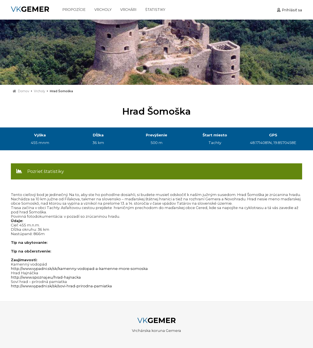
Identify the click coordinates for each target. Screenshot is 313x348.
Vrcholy (39, 91)
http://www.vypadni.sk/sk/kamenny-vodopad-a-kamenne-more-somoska (79, 268)
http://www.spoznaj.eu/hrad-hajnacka (46, 277)
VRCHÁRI (128, 10)
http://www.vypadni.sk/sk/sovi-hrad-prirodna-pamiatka (61, 286)
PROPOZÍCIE (74, 10)
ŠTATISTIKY (155, 10)
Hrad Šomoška (61, 91)
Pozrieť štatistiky (45, 171)
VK (30, 9)
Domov (23, 91)
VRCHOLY (103, 10)
